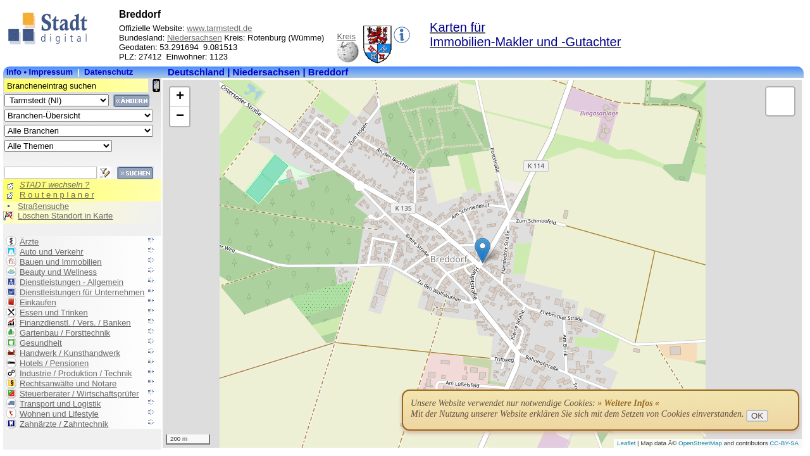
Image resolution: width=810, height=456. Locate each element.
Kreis (346, 36)
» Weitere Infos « (628, 403)
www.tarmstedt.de (219, 28)
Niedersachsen (194, 37)
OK (757, 416)
